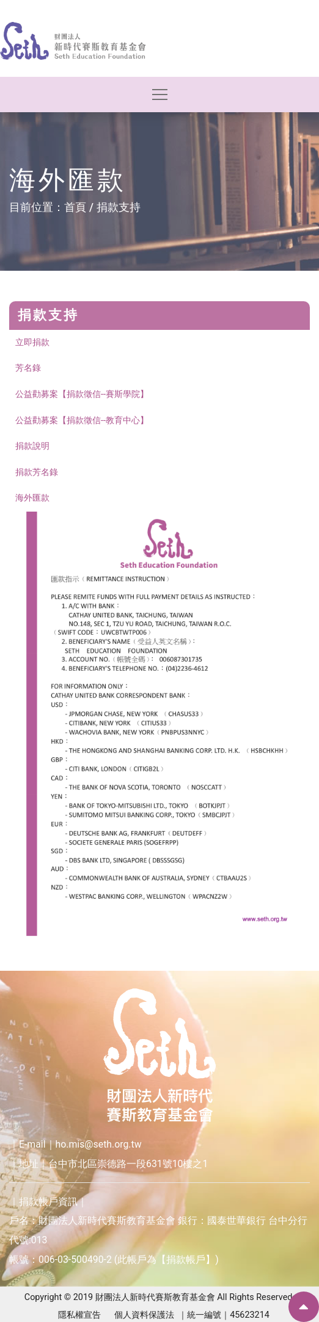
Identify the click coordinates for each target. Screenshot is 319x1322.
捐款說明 (32, 446)
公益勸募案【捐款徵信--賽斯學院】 (81, 394)
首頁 (75, 207)
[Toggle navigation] (160, 94)
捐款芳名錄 (36, 472)
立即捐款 (32, 342)
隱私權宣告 (79, 1315)
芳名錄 (28, 368)
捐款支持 (119, 207)
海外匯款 (32, 498)
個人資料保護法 (144, 1315)
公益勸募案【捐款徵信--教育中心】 (81, 420)
